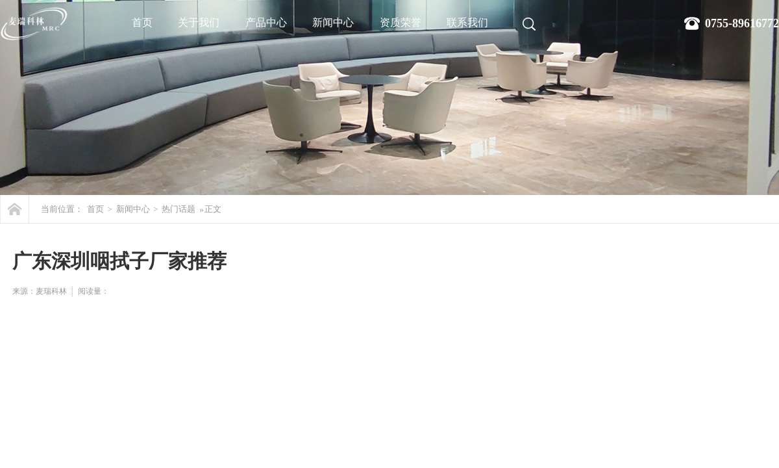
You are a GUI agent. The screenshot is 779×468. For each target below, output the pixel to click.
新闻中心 (333, 22)
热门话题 (178, 209)
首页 (142, 22)
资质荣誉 (400, 22)
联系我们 (467, 22)
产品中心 (266, 22)
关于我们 (198, 22)
